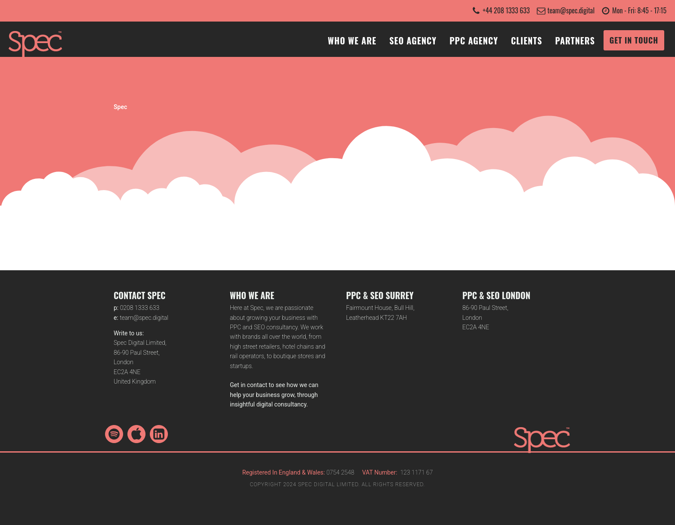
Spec (120, 106)
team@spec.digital (571, 10)
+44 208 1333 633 (506, 10)
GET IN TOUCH (634, 40)
